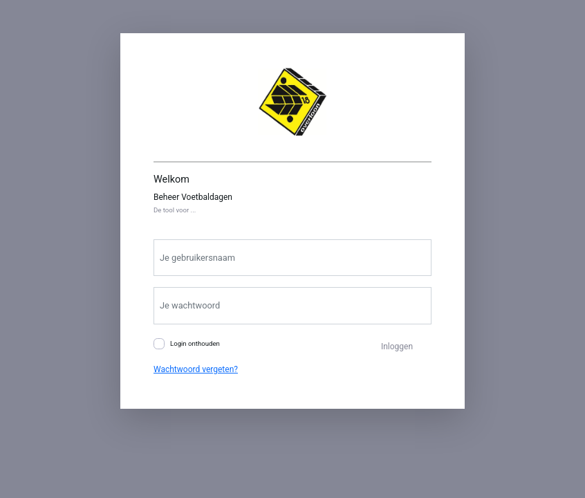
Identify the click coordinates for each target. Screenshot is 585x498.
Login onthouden (195, 343)
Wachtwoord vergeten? (196, 369)
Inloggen (397, 346)
